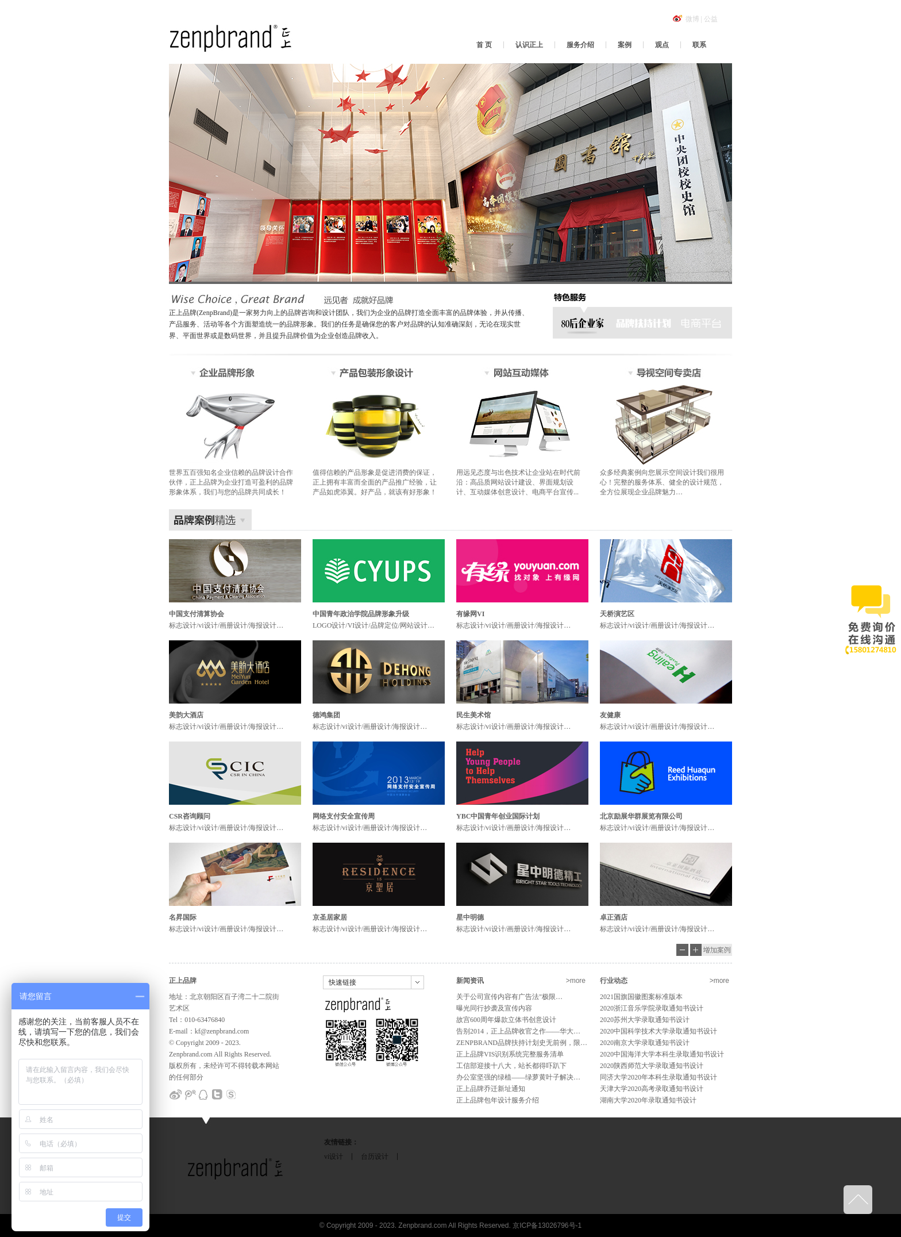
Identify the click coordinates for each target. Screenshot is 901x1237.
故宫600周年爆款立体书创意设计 (506, 1020)
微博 (692, 19)
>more (576, 981)
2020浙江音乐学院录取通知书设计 (651, 1008)
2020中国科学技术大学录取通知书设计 (658, 1031)
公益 (711, 19)
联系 (699, 44)
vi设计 (333, 1157)
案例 (625, 44)
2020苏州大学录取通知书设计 (645, 1020)
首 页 (484, 44)
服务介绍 (580, 44)
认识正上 (529, 44)
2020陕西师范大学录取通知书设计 (651, 1066)
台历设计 (374, 1157)
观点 (662, 44)
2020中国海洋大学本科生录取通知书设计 (662, 1054)
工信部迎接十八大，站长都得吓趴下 (511, 1066)
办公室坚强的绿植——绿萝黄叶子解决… (518, 1077)
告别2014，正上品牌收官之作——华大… (518, 1031)
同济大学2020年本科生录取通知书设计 (658, 1077)
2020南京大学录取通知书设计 (645, 1043)
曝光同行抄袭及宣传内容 (494, 1008)
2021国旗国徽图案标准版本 (641, 997)
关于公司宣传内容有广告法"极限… (509, 997)
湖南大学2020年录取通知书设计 (648, 1100)
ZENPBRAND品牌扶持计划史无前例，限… (521, 1043)
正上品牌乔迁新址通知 (490, 1089)
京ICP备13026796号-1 (547, 1225)
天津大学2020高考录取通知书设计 (651, 1089)
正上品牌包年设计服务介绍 (497, 1100)
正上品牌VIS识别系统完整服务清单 (510, 1054)
